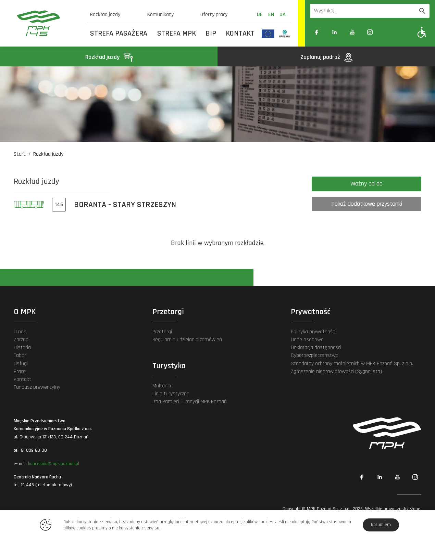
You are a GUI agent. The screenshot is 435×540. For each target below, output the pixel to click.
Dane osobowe (307, 339)
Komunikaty (160, 14)
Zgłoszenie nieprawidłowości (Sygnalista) (336, 371)
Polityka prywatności (313, 331)
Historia (22, 347)
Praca (20, 371)
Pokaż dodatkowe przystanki (366, 204)
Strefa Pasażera (118, 33)
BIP (211, 33)
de (260, 14)
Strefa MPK (176, 33)
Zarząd (21, 339)
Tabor (20, 355)
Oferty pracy (213, 14)
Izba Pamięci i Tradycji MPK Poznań (189, 401)
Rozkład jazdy (105, 14)
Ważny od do (366, 184)
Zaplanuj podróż (326, 57)
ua (282, 14)
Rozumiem (381, 524)
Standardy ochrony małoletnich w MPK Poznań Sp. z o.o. (352, 363)
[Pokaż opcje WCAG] (422, 32)
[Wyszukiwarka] (362, 11)
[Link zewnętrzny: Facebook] (316, 32)
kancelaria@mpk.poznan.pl (53, 464)
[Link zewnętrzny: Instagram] (370, 32)
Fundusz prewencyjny (37, 387)
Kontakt (240, 33)
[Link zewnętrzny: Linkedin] (334, 32)
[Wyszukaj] (422, 11)
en (271, 14)
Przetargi (162, 331)
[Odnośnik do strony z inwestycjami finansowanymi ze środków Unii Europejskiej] (268, 33)
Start (20, 154)
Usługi (21, 363)
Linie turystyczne (170, 393)
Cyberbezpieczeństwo (314, 355)
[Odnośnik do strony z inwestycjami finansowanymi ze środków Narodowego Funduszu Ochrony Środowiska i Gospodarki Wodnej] (284, 33)
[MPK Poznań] (47, 23)
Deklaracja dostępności (316, 347)
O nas (20, 331)
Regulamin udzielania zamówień (187, 339)
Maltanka (162, 385)
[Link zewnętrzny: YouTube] (352, 32)
